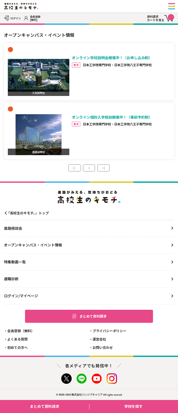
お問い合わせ (103, 347)
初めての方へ (17, 347)
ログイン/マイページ (21, 295)
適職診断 (11, 278)
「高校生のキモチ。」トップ (28, 212)
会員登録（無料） (20, 330)
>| (103, 168)
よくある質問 (17, 339)
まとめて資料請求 (89, 316)
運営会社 (99, 339)
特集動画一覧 (15, 261)
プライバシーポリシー (109, 330)
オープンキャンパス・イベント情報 (33, 244)
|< (74, 168)
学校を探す (149, 406)
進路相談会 (13, 228)
